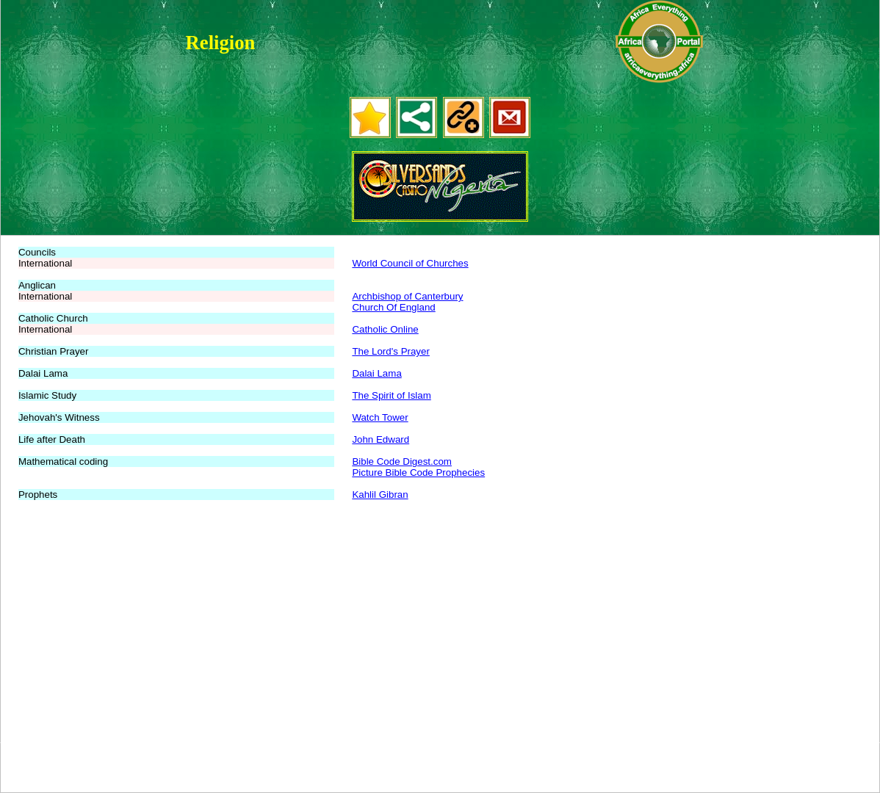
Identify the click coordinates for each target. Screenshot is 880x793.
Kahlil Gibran (380, 494)
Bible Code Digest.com (402, 461)
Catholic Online (385, 329)
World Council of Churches (410, 263)
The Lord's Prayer (391, 351)
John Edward (380, 439)
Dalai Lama (376, 373)
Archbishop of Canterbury (407, 296)
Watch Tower (380, 417)
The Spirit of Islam (391, 395)
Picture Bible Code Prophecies (418, 472)
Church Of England (393, 307)
